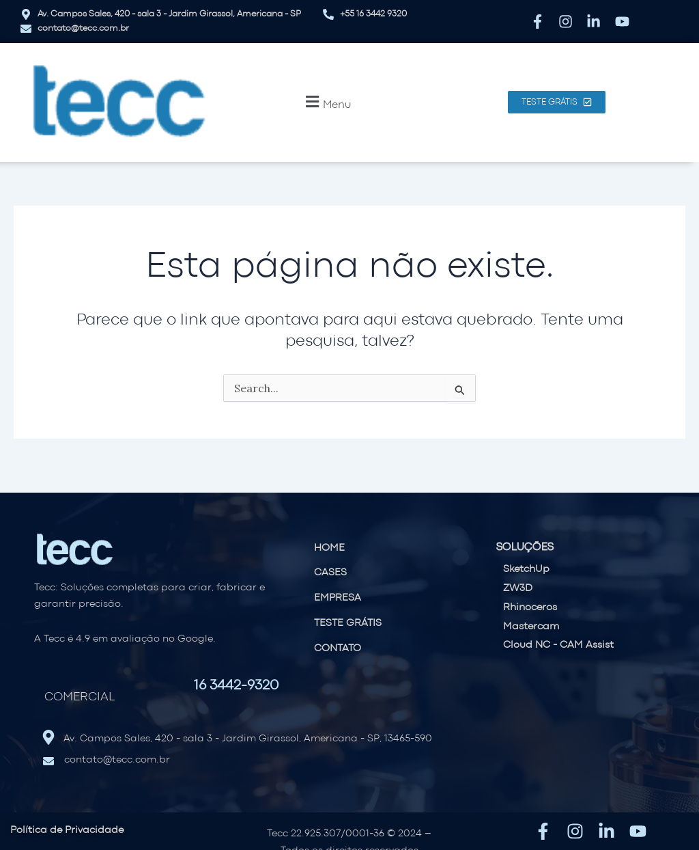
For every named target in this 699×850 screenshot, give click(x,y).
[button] (326, 102)
